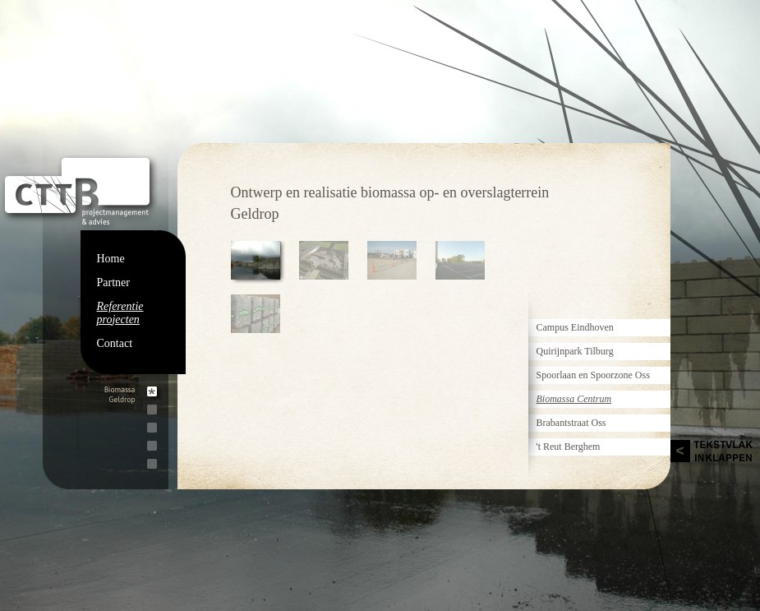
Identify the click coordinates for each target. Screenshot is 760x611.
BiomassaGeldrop (120, 395)
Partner (113, 282)
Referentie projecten (120, 313)
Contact (115, 343)
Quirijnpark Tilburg (575, 351)
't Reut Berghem (569, 446)
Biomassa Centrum (574, 399)
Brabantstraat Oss (571, 422)
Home (111, 258)
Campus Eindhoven (575, 327)
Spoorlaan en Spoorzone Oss (593, 375)
